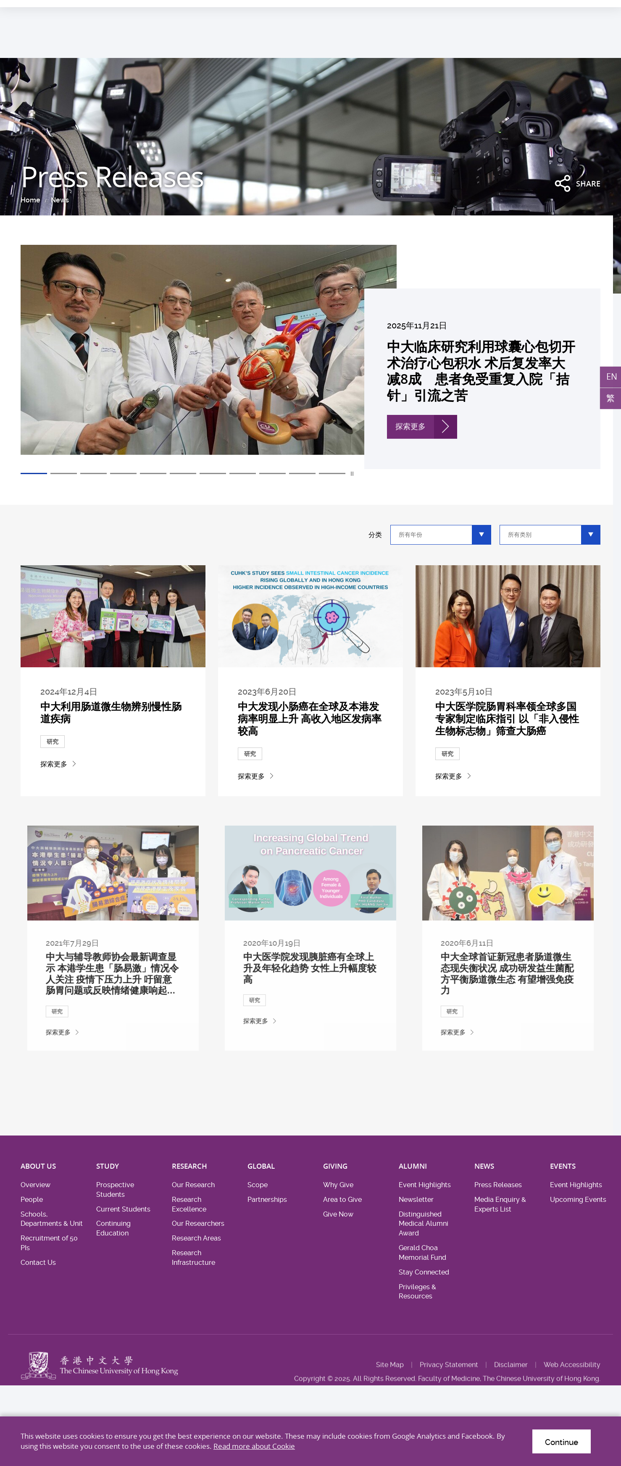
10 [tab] (302, 473)
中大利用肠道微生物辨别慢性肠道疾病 (111, 734)
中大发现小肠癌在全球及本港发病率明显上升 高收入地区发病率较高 (310, 738)
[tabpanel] (310, 357)
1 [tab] (34, 473)
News (60, 200)
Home (30, 200)
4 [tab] (123, 473)
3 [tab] (93, 473)
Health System (488, 9)
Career (526, 9)
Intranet (589, 9)
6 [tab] (183, 473)
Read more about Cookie (254, 1446)
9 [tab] (272, 473)
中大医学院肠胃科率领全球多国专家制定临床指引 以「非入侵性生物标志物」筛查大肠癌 (507, 738)
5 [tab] (153, 473)
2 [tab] (63, 473)
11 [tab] (332, 473)
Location (557, 9)
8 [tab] (242, 473)
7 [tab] (213, 473)
